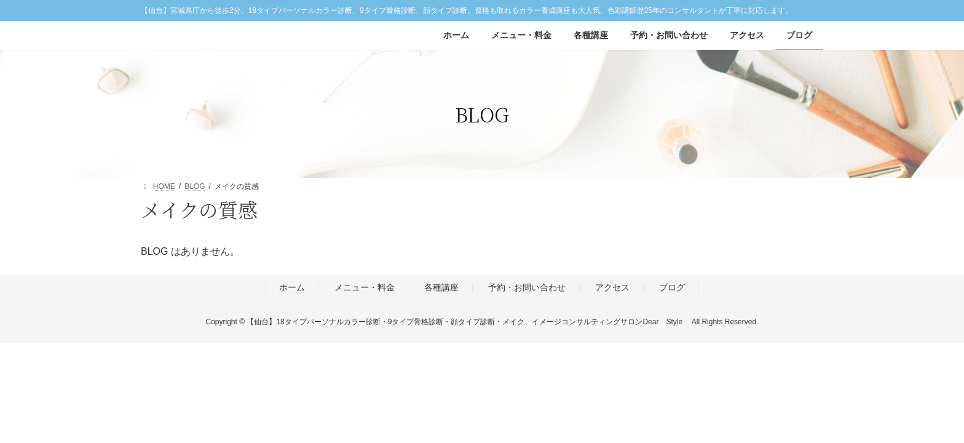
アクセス (612, 288)
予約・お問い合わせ (527, 288)
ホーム (292, 288)
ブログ (672, 288)
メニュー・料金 (364, 288)
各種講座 (441, 288)
